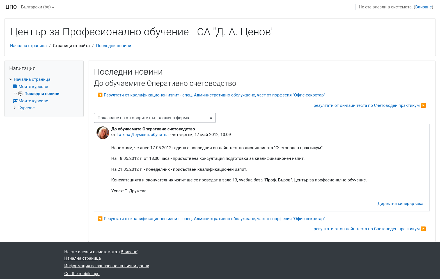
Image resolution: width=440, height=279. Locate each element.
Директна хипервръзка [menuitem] (400, 203)
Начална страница (28, 45)
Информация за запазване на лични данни (106, 265)
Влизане (423, 7)
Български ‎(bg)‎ (36, 7)
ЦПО (11, 7)
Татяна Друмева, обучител (143, 134)
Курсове (27, 107)
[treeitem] (44, 93)
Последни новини (113, 45)
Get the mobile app (82, 273)
